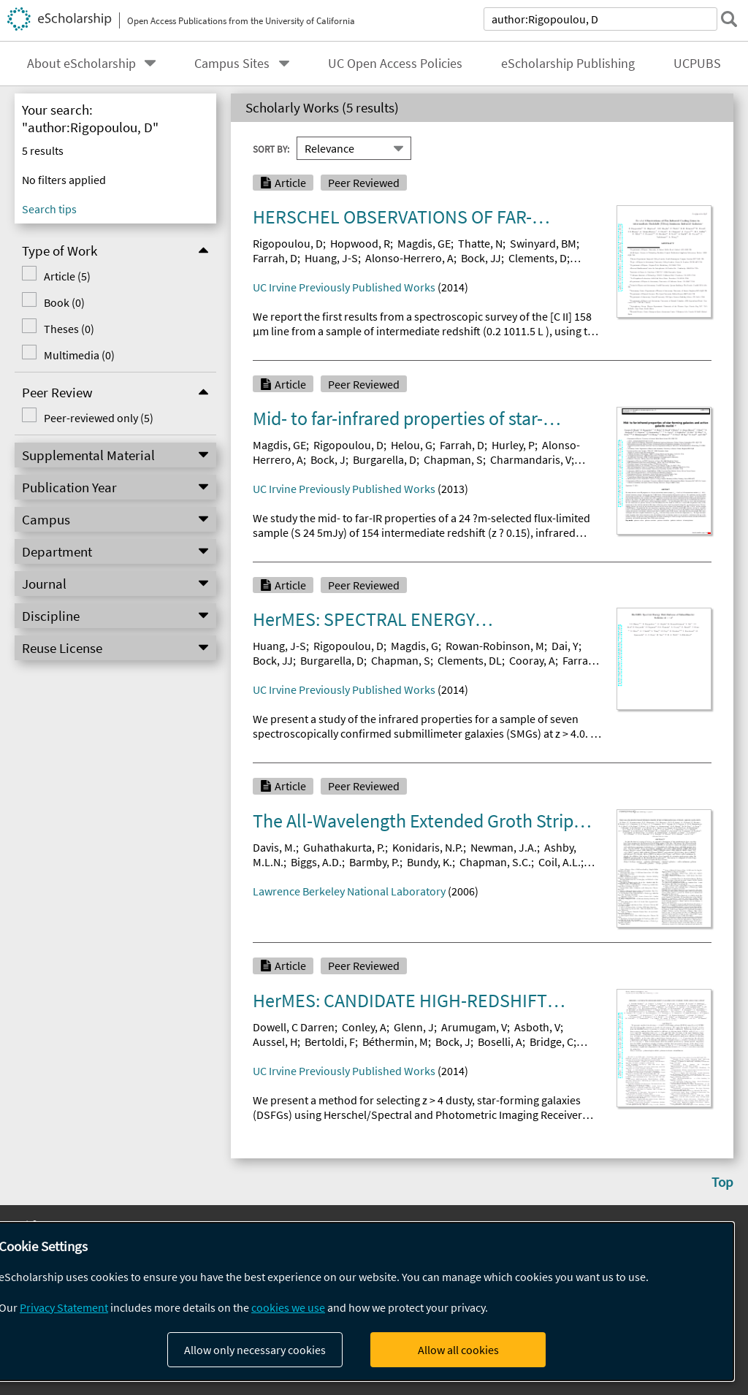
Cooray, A (532, 660)
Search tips (49, 209)
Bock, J (328, 459)
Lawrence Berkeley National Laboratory (349, 891)
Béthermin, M (395, 1041)
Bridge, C (551, 1041)
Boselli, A (500, 1041)
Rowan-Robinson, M (495, 645)
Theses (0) (69, 328)
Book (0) (64, 302)
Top (722, 1181)
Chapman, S (453, 459)
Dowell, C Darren (294, 1027)
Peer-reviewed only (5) (98, 417)
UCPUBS (697, 64)
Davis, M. (274, 847)
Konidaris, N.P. (427, 847)
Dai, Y (565, 645)
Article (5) (67, 276)
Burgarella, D (384, 459)
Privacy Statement (64, 1307)
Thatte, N (480, 243)
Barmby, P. (374, 862)
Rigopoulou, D (288, 243)
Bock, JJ (481, 258)
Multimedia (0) (79, 355)
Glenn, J (414, 1027)
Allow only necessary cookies (255, 1349)
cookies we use (288, 1307)
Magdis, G (414, 645)
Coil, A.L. (559, 862)
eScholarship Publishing (568, 64)
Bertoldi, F (330, 1041)
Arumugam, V (474, 1027)
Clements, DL (470, 660)
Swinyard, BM (543, 243)
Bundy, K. (429, 862)
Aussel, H (275, 1041)
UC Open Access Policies (395, 64)
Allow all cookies (458, 1349)
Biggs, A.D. (316, 862)
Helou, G (411, 444)
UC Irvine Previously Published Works (344, 287)
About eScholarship (81, 64)
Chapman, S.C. (495, 862)
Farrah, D (275, 258)
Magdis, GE (424, 243)
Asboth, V (537, 1027)
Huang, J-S (331, 258)
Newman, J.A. (503, 847)
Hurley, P (513, 444)
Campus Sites (232, 64)
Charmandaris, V (530, 459)
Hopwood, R (360, 243)
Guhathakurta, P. (344, 847)
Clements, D (537, 258)
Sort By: (271, 149)
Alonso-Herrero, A (409, 258)
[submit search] (729, 19)
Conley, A (364, 1027)
